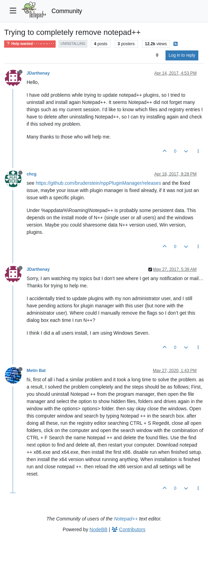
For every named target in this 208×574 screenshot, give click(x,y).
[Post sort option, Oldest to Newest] (157, 55)
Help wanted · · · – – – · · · (30, 43)
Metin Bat (36, 370)
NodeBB (98, 529)
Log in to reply (182, 55)
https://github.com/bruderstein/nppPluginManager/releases (98, 183)
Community (66, 11)
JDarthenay (38, 73)
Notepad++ (126, 519)
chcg (32, 174)
